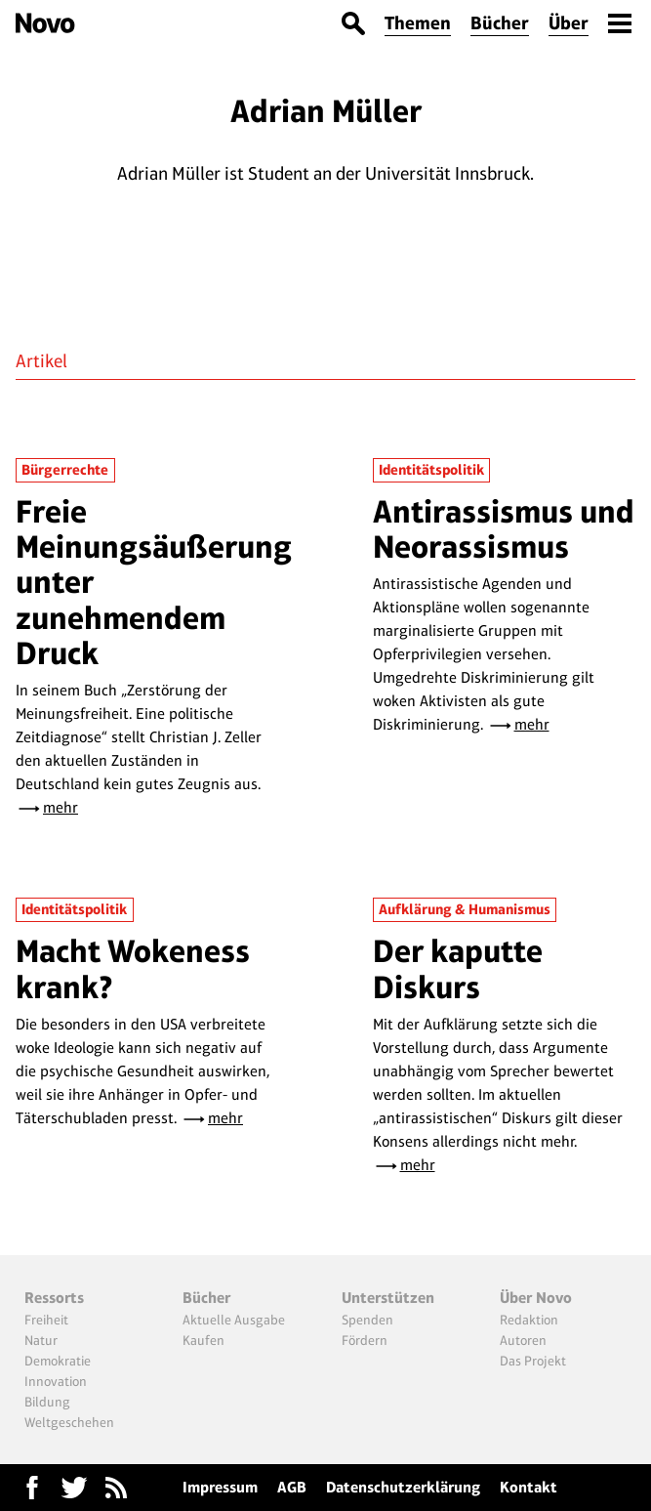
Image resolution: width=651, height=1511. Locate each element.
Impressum (220, 1487)
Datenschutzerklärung (403, 1487)
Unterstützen (388, 1297)
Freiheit (46, 1319)
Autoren (523, 1340)
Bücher (499, 23)
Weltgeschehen (69, 1422)
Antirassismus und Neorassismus (503, 529)
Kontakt (528, 1487)
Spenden (367, 1319)
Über (569, 23)
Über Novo (536, 1297)
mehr (60, 807)
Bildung (47, 1401)
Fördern (364, 1340)
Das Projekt (533, 1360)
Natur (41, 1340)
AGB (291, 1487)
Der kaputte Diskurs (458, 968)
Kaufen (203, 1340)
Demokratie (57, 1360)
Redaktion (529, 1319)
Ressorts (54, 1297)
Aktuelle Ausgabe (234, 1319)
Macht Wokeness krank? (133, 968)
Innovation (55, 1381)
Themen (418, 23)
